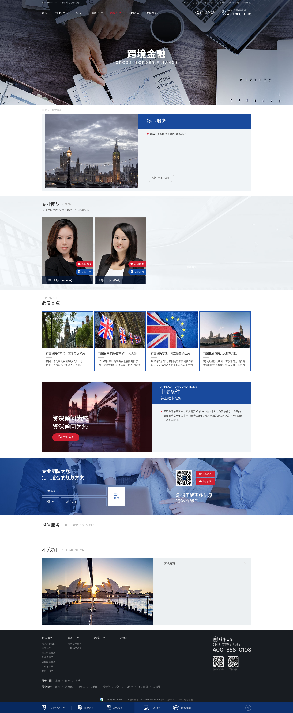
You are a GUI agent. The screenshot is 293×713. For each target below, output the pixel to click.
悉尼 (117, 686)
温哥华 (106, 686)
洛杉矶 (69, 686)
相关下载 (209, 2)
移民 (79, 12)
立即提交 (116, 496)
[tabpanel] (91, 151)
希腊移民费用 (48, 662)
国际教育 (134, 12)
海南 (67, 680)
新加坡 (156, 686)
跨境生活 (115, 12)
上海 (57, 680)
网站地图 (187, 699)
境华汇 (186, 2)
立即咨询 (160, 178)
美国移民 (46, 648)
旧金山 (81, 686)
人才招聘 (197, 2)
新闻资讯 (152, 12)
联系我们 (247, 2)
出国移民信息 (75, 648)
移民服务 (47, 637)
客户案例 (221, 2)
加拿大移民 (47, 657)
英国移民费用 (48, 653)
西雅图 (94, 686)
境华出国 (134, 699)
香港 (77, 680)
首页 (44, 12)
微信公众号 (234, 2)
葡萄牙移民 (47, 671)
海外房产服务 (75, 643)
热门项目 (60, 12)
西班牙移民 (47, 666)
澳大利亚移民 (48, 643)
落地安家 (169, 563)
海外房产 (97, 12)
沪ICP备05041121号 (171, 699)
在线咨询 (84, 264)
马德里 (129, 686)
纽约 (57, 686)
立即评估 (84, 271)
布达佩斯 (143, 686)
